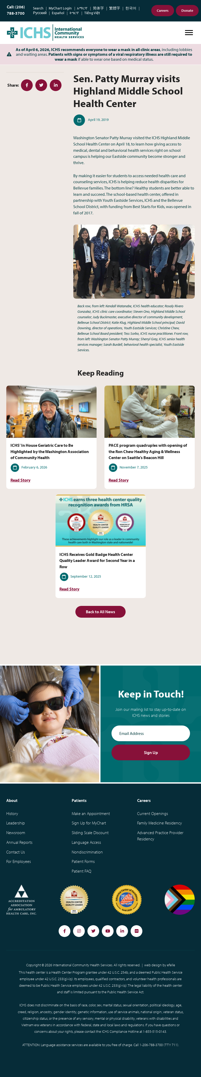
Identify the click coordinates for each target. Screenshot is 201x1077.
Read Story (20, 480)
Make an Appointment (91, 813)
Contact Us (15, 852)
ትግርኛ (74, 13)
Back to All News (100, 611)
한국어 (130, 8)
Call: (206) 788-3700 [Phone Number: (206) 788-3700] (16, 10)
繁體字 (114, 8)
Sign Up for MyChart (89, 822)
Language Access (86, 842)
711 (174, 1044)
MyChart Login (60, 8)
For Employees (18, 861)
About (12, 800)
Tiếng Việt (92, 13)
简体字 (98, 8)
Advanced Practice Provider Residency (160, 835)
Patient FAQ (81, 871)
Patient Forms (83, 861)
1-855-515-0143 (154, 1031)
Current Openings (152, 813)
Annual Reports (19, 842)
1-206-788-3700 (151, 1044)
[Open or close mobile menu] (189, 33)
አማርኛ (82, 8)
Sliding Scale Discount (90, 832)
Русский (40, 13)
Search (38, 8)
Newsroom (15, 832)
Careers (163, 10)
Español (58, 13)
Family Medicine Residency (159, 822)
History (12, 813)
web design (153, 965)
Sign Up (151, 752)
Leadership (15, 822)
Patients (79, 800)
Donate (187, 10)
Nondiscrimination (87, 852)
